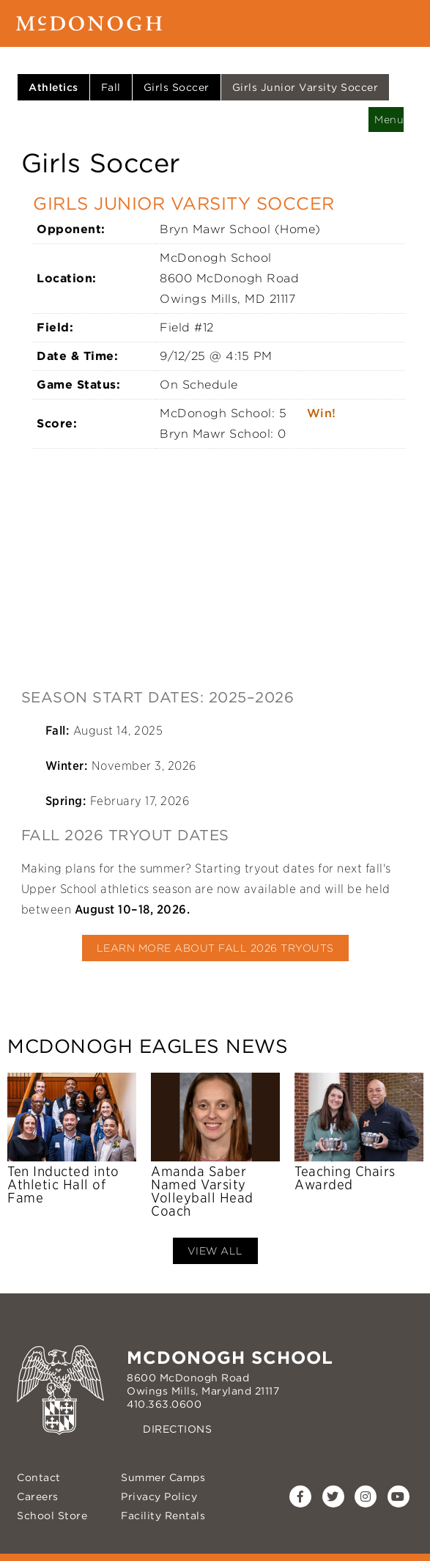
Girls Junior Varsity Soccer (305, 87)
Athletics (53, 87)
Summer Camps (163, 1477)
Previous (18, 1147)
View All (215, 1251)
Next (411, 1147)
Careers (38, 1496)
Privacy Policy (159, 1496)
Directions (177, 1429)
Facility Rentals (163, 1515)
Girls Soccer (177, 87)
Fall (111, 87)
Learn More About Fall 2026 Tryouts (215, 948)
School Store (52, 1515)
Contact (39, 1477)
